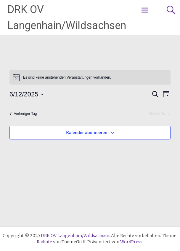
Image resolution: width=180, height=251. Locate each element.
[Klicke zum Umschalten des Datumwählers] (26, 94)
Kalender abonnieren (86, 132)
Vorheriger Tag (23, 114)
